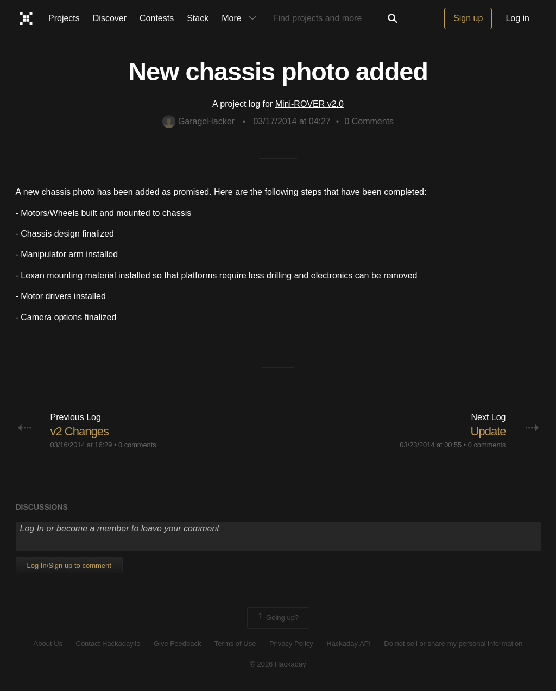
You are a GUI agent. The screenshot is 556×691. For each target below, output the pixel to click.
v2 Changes (79, 431)
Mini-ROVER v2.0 (309, 104)
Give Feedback (177, 643)
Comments (369, 121)
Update (488, 431)
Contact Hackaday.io (108, 643)
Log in (517, 18)
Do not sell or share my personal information (453, 643)
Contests (157, 18)
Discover (110, 18)
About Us (48, 643)
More (241, 18)
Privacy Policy (291, 643)
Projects (64, 18)
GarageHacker (198, 121)
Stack (197, 18)
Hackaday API (348, 643)
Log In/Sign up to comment (69, 565)
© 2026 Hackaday (278, 664)
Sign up (468, 18)
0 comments (137, 445)
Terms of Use (235, 643)
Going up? (277, 618)
